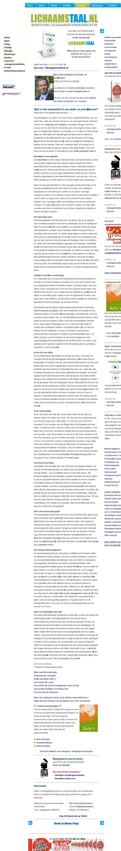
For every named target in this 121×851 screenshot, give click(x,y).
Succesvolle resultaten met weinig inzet (51, 689)
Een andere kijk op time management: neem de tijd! (56, 685)
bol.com (38, 68)
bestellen (115, 336)
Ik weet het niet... (111, 485)
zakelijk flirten (110, 64)
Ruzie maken (110, 469)
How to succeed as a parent (46, 310)
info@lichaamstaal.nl (85, 806)
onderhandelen (110, 67)
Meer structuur (110, 535)
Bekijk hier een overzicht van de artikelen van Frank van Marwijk (62, 701)
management (110, 50)
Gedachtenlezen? (112, 482)
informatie (116, 333)
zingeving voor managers (56, 124)
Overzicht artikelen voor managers (55, 751)
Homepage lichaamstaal (81, 751)
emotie (107, 54)
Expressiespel (110, 472)
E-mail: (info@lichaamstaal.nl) (14, 67)
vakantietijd (42, 160)
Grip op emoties (111, 502)
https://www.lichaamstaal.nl (81, 803)
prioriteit (43, 545)
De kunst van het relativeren (46, 692)
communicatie (110, 47)
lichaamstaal (109, 40)
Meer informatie (43, 739)
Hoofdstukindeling (44, 743)
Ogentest (108, 479)
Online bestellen (43, 746)
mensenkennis (110, 57)
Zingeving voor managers (45, 675)
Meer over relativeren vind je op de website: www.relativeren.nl (61, 697)
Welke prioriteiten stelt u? (85, 151)
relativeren (109, 44)
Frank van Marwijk (76, 88)
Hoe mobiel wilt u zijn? (43, 682)
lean (54, 566)
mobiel (93, 195)
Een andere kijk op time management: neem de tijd (71, 593)
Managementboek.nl (57, 68)
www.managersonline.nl (79, 91)
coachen (108, 60)
